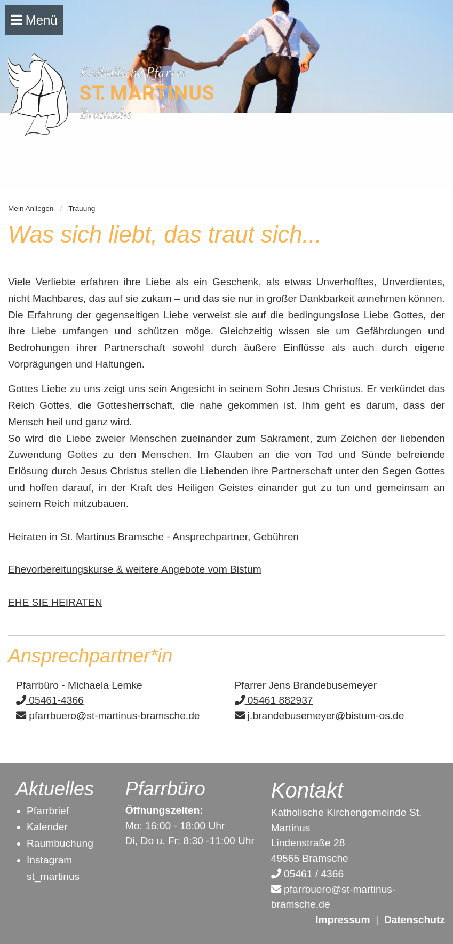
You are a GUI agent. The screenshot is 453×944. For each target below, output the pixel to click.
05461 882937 (274, 700)
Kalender (47, 826)
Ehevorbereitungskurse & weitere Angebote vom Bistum (134, 569)
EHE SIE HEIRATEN (55, 602)
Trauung (81, 209)
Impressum (342, 919)
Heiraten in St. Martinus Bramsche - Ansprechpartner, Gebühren (153, 536)
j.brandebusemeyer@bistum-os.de (319, 715)
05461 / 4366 (307, 873)
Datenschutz (414, 919)
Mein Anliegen (30, 209)
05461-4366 (50, 700)
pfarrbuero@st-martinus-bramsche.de (108, 715)
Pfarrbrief (48, 810)
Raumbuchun (57, 843)
